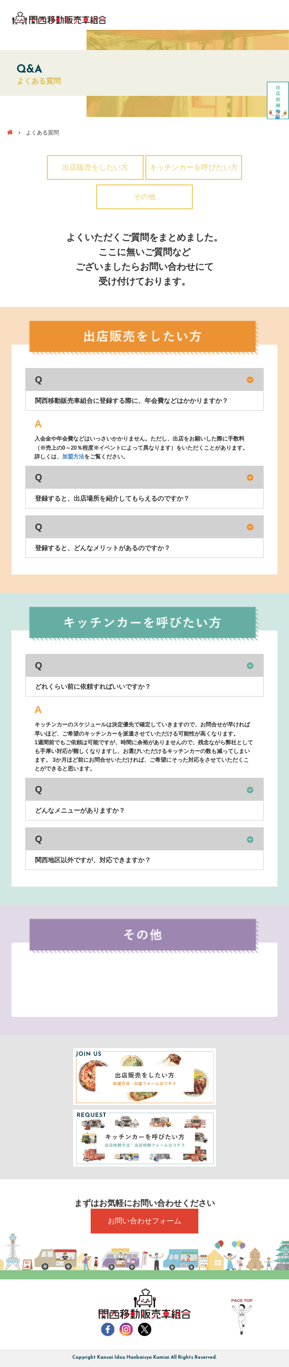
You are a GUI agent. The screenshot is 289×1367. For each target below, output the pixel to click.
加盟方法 (73, 456)
